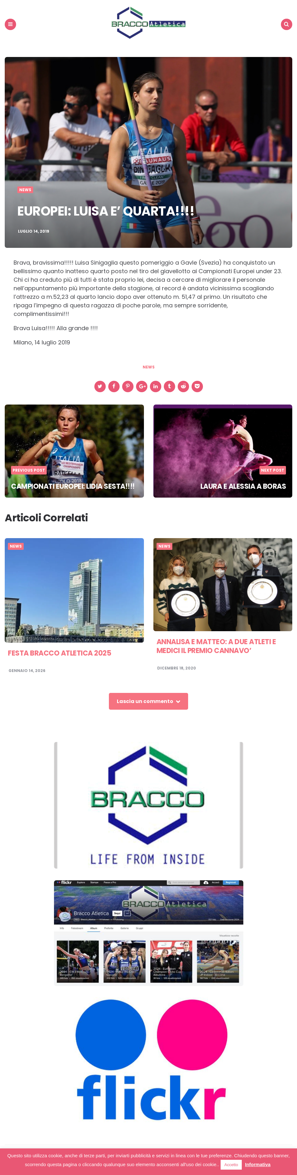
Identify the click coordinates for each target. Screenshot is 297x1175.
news (149, 367)
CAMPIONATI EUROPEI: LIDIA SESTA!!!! (73, 486)
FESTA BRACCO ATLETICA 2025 (59, 653)
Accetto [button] (231, 1164)
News (25, 190)
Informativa (257, 1164)
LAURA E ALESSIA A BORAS (243, 486)
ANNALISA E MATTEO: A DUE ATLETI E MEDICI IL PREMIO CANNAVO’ (216, 646)
